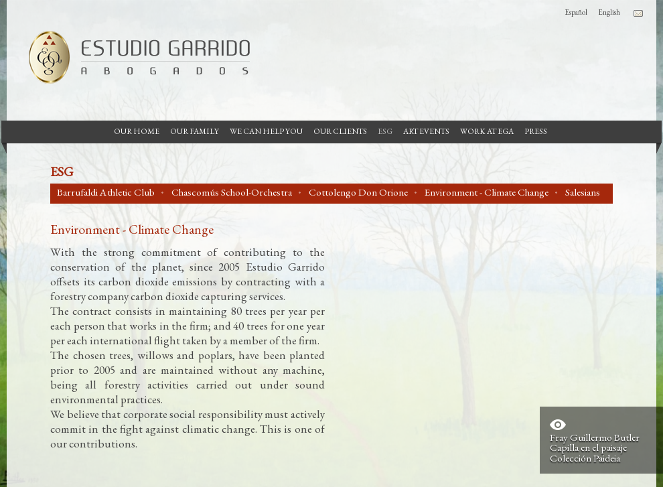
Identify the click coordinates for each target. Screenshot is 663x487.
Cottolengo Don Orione (358, 192)
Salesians (582, 192)
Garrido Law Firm (134, 57)
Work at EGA (487, 131)
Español (576, 12)
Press (535, 131)
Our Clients (340, 131)
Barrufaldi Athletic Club (106, 192)
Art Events (426, 131)
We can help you (266, 131)
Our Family (194, 131)
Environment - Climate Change (486, 192)
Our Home (136, 131)
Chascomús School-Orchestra (231, 192)
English (609, 12)
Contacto (638, 13)
